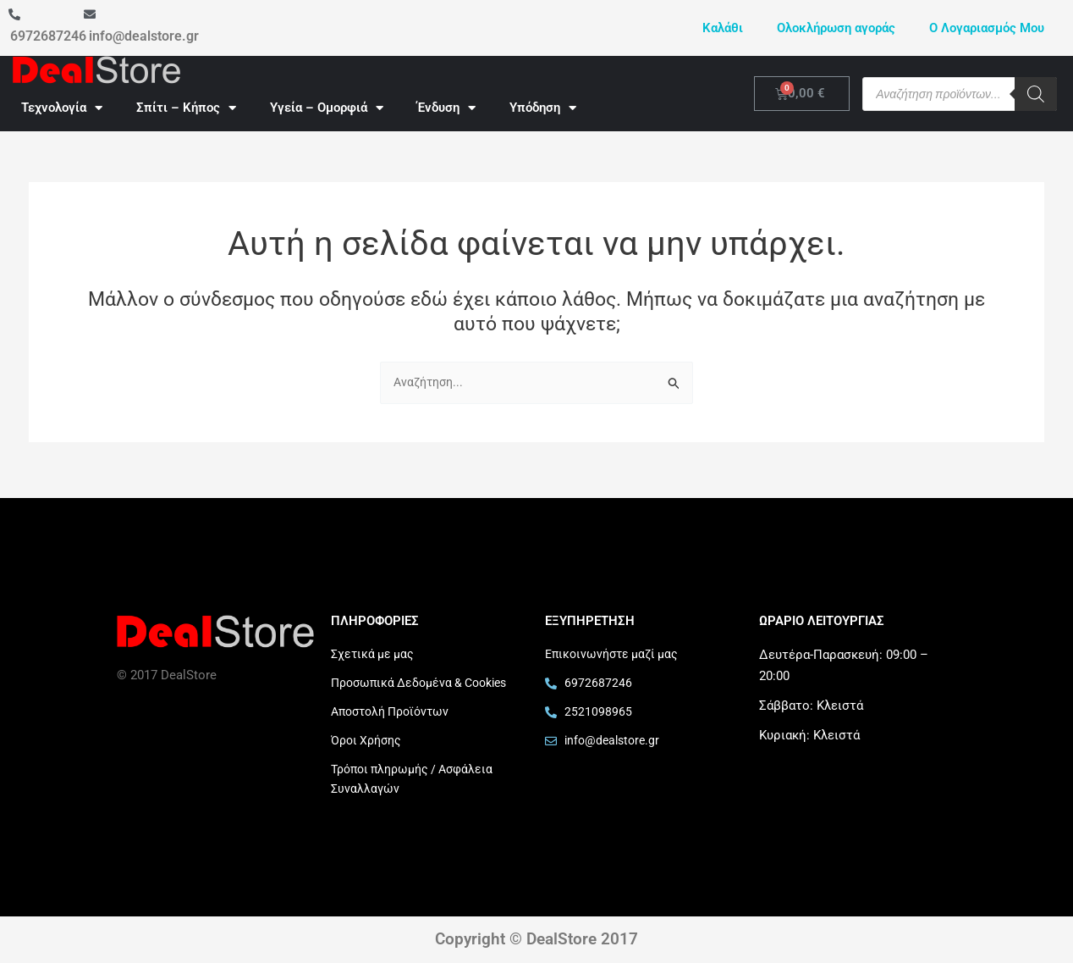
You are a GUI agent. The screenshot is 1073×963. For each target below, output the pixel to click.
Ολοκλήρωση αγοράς (836, 28)
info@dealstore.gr (144, 36)
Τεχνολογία (61, 108)
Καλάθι (722, 28)
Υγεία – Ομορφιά (326, 108)
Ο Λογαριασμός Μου (986, 28)
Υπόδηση (542, 108)
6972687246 (48, 36)
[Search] (1036, 94)
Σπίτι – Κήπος (186, 108)
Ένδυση (446, 108)
